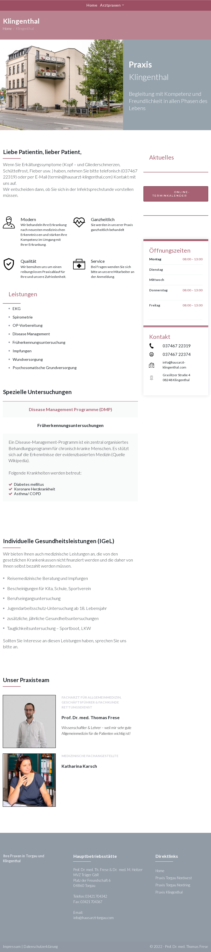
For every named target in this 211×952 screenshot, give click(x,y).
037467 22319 (177, 345)
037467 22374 (177, 354)
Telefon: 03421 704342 (91, 896)
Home (92, 5)
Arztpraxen (112, 5)
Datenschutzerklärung (41, 946)
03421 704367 (93, 902)
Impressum (12, 946)
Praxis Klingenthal (169, 892)
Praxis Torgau (166, 885)
